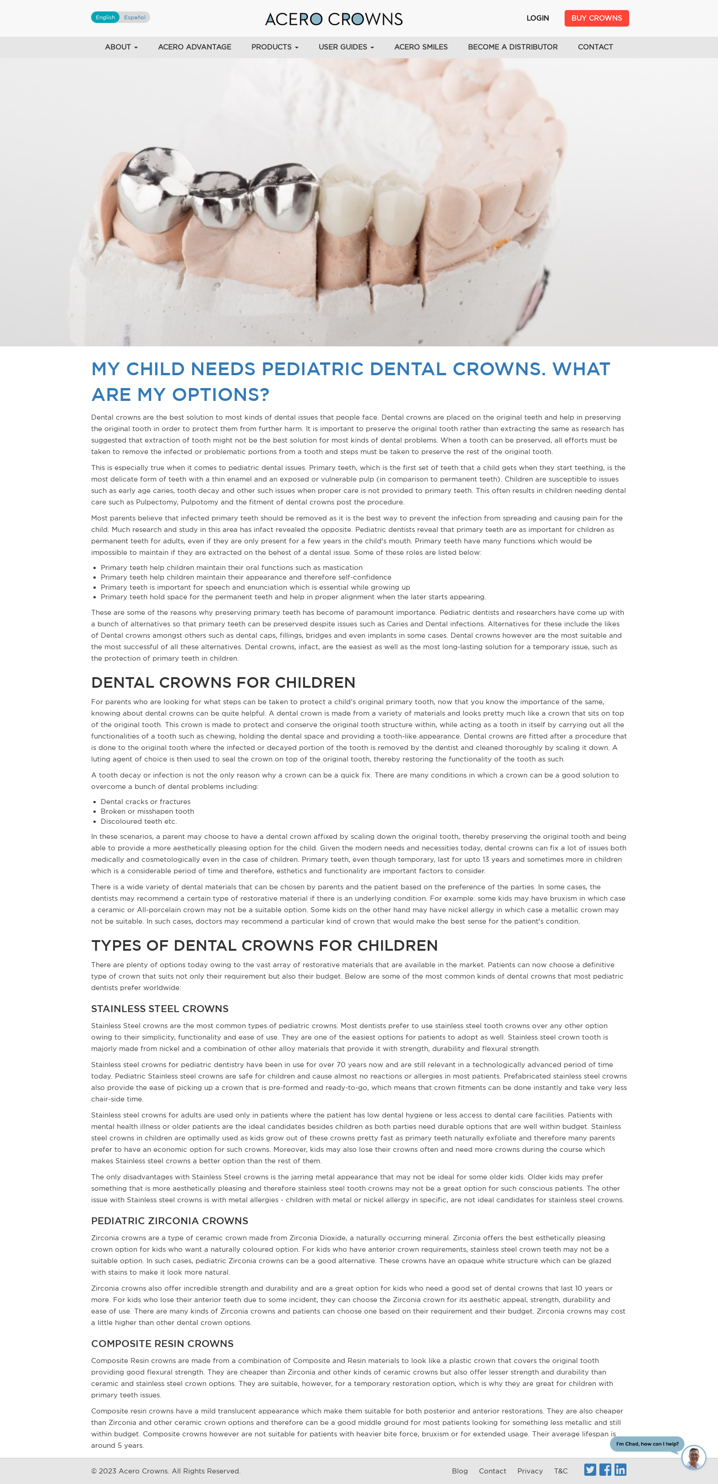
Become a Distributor (513, 47)
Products (275, 47)
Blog (460, 1471)
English (105, 17)
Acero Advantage (194, 47)
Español (135, 17)
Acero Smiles (421, 47)
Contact (595, 47)
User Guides (346, 47)
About (121, 47)
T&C (561, 1471)
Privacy (530, 1471)
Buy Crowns (596, 18)
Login (538, 18)
